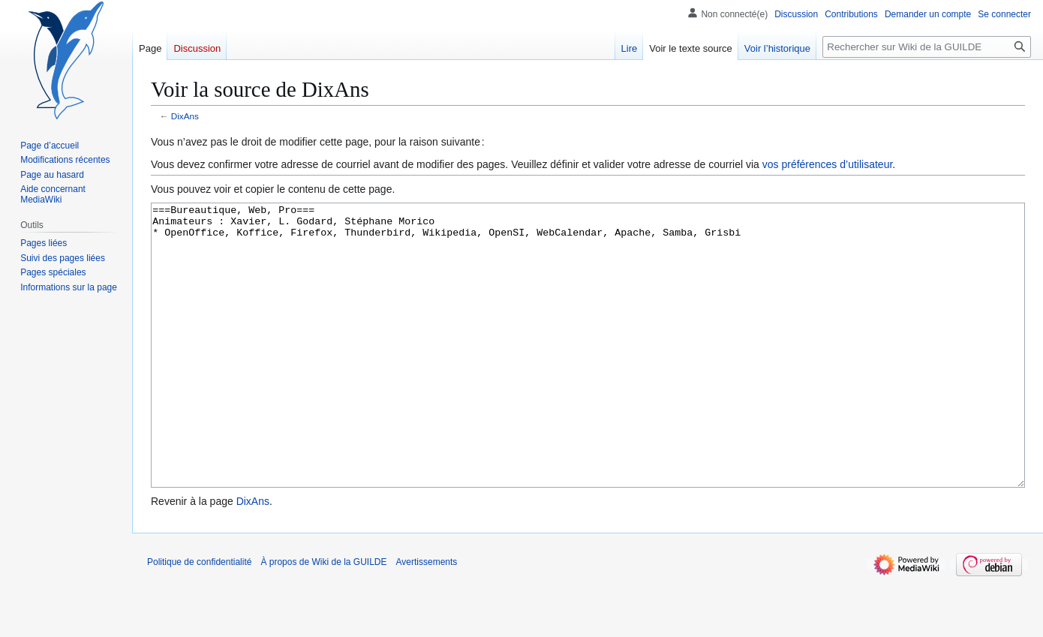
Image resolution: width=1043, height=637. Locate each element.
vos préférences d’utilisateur (827, 164)
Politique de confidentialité (199, 618)
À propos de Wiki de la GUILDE (323, 618)
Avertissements (427, 618)
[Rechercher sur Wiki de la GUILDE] (926, 47)
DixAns (185, 116)
